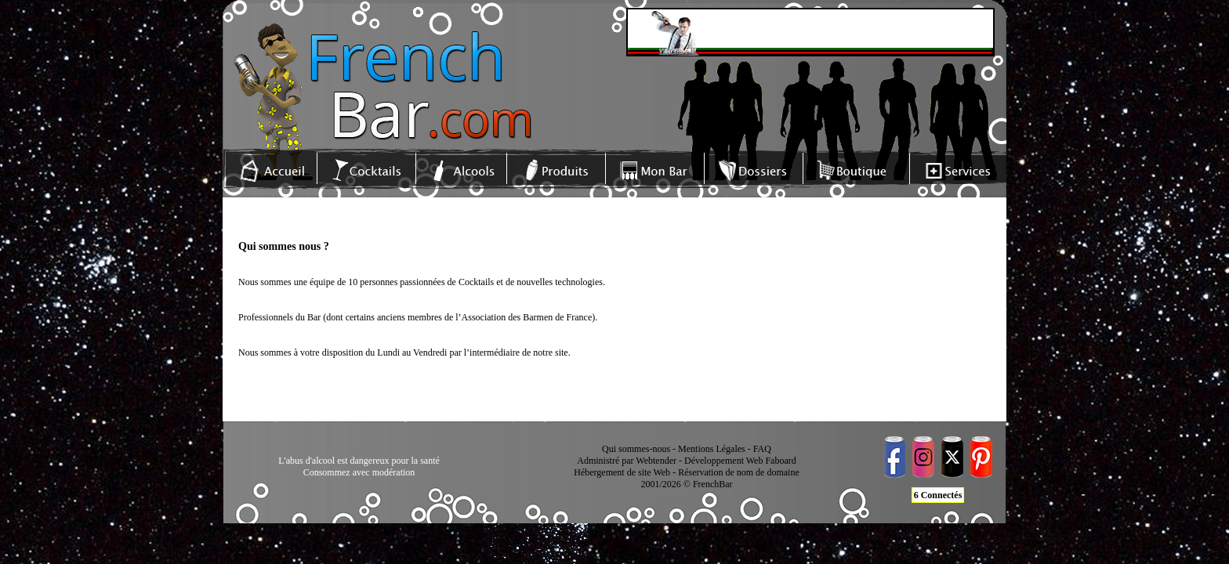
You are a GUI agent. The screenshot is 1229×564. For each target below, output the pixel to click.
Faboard (780, 460)
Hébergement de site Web (622, 472)
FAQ (762, 448)
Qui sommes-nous (636, 448)
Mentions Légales (711, 448)
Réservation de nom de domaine (738, 472)
